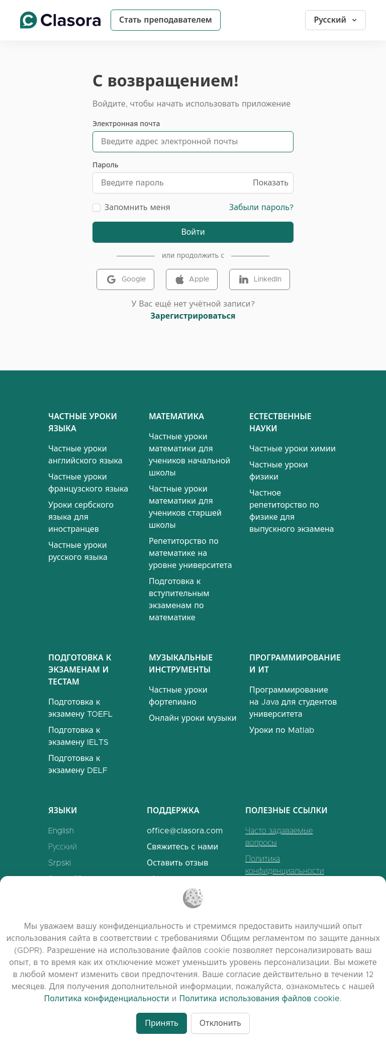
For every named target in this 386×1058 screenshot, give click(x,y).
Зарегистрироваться (193, 316)
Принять (161, 1023)
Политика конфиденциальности (284, 864)
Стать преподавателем (165, 20)
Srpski (59, 862)
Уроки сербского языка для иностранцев (81, 517)
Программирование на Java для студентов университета (293, 702)
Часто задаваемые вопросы (279, 836)
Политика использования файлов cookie (259, 998)
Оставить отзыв (177, 862)
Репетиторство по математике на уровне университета (190, 553)
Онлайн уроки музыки (193, 718)
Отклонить (220, 1023)
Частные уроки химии (292, 448)
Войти (193, 232)
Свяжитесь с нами (182, 846)
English (61, 830)
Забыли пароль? (261, 207)
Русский (336, 20)
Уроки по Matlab (281, 730)
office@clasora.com (185, 830)
